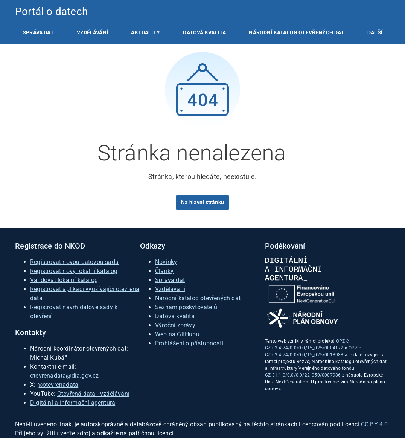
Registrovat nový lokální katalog (73, 271)
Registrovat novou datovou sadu (74, 262)
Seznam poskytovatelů (186, 307)
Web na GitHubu (177, 334)
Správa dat (38, 32)
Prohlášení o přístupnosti (189, 343)
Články (164, 271)
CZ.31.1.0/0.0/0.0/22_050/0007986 (303, 375)
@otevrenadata (58, 384)
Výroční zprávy (175, 325)
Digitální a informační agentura (72, 402)
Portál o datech (51, 11)
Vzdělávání (92, 32)
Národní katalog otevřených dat (198, 298)
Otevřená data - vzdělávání (93, 393)
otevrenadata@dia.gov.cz (64, 375)
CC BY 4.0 (374, 424)
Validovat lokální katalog (64, 280)
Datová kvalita (204, 32)
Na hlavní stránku (202, 202)
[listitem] (38, 32)
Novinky (166, 262)
